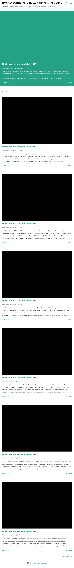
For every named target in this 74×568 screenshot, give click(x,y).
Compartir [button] (5, 82)
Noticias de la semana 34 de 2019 (19, 454)
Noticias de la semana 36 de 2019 (19, 300)
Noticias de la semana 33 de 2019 (19, 531)
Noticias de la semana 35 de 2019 (19, 377)
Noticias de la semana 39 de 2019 (19, 64)
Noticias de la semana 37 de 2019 (19, 223)
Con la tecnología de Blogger (37, 563)
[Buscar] (67, 3)
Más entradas (67, 556)
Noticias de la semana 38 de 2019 (19, 146)
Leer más (69, 82)
